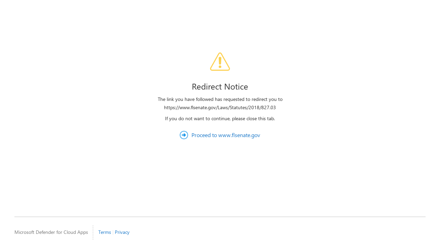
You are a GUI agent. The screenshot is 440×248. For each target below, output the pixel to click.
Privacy (122, 232)
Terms (104, 232)
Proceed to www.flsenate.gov (225, 134)
